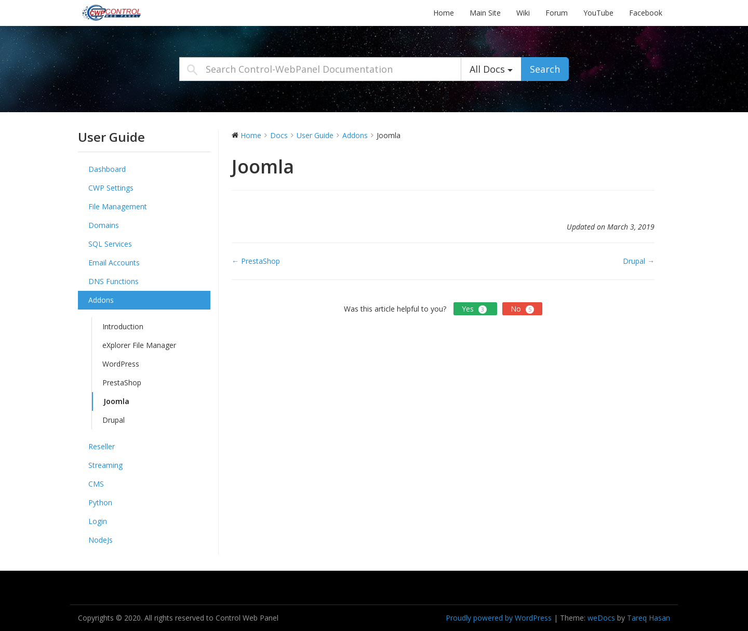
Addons (101, 300)
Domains (103, 225)
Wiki (523, 13)
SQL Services (110, 244)
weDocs (601, 618)
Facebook (645, 13)
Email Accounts (114, 262)
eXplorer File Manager (139, 345)
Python (100, 502)
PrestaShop (121, 382)
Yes (475, 309)
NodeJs (100, 540)
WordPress (120, 364)
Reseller (101, 446)
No (522, 309)
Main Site (485, 13)
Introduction (122, 326)
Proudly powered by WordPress (499, 618)
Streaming (105, 465)
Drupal (113, 420)
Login (97, 521)
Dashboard (107, 169)
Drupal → (638, 261)
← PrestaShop (256, 261)
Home (443, 13)
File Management (117, 206)
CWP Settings (110, 188)
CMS (96, 484)
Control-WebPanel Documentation (143, 12)
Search (545, 69)
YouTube (598, 13)
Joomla (116, 401)
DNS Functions (113, 281)
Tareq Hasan (648, 618)
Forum (556, 13)
